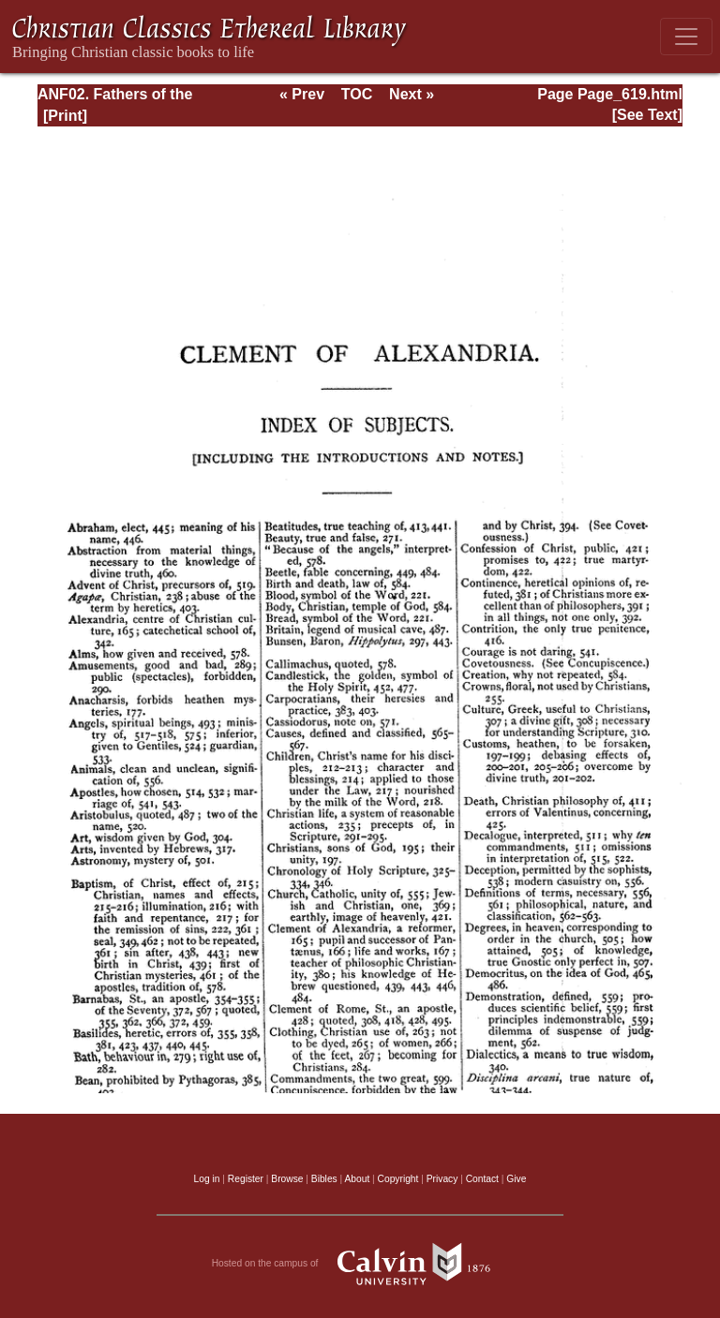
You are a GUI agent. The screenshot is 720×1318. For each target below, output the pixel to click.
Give (516, 1179)
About (356, 1179)
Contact (482, 1179)
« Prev (301, 94)
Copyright (398, 1179)
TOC (356, 94)
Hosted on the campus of (360, 1263)
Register (245, 1179)
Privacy (442, 1179)
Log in (207, 1179)
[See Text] (647, 115)
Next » (411, 94)
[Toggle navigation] (686, 36)
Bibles (324, 1179)
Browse (287, 1179)
